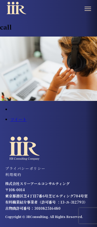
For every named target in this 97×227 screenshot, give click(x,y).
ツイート (18, 119)
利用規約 (13, 174)
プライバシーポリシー (25, 168)
